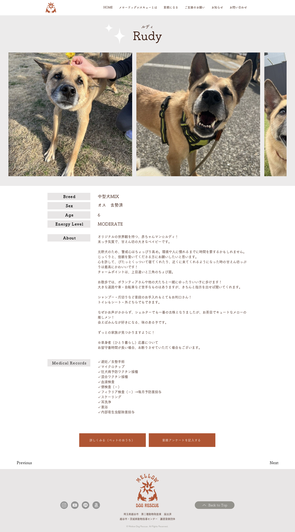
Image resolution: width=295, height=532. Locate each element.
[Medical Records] (68, 362)
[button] (138, 7)
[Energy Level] (68, 224)
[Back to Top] (214, 505)
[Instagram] (64, 505)
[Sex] (68, 205)
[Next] (264, 462)
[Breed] (68, 196)
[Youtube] (75, 505)
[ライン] (85, 505)
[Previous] (32, 462)
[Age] (68, 215)
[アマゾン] (96, 505)
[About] (68, 238)
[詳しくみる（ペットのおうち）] (112, 440)
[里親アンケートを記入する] (182, 440)
